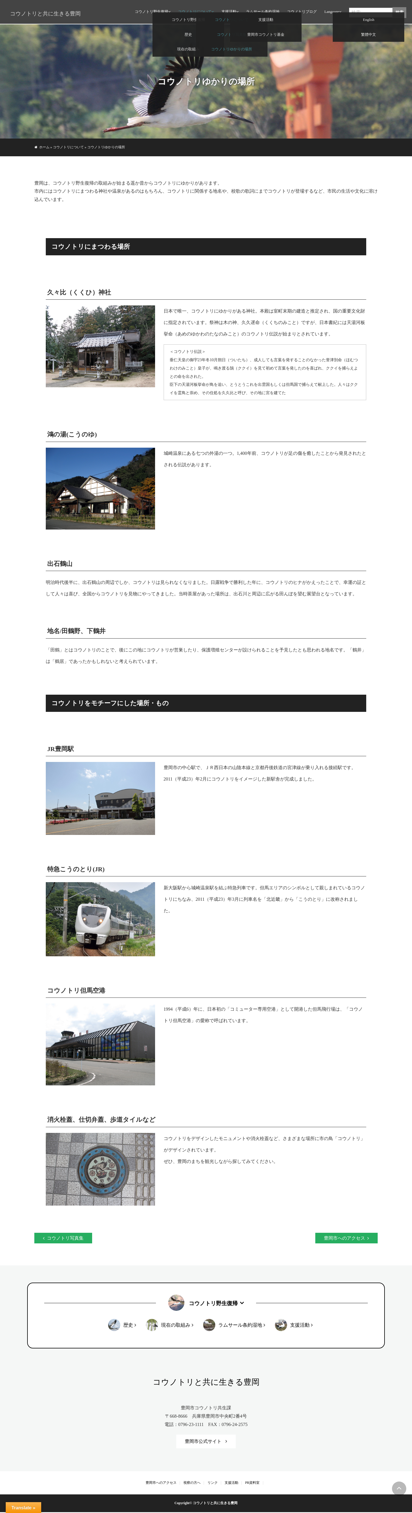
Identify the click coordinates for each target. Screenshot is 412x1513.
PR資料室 (252, 1483)
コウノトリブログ (301, 13)
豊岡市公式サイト (203, 1441)
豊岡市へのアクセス (344, 1238)
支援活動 (228, 13)
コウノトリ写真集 (65, 1238)
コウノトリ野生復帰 (150, 13)
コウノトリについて (194, 13)
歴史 (128, 1325)
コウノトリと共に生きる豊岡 (43, 14)
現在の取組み (175, 1325)
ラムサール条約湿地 (262, 13)
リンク (212, 1483)
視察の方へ (192, 1483)
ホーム (44, 147)
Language (331, 13)
